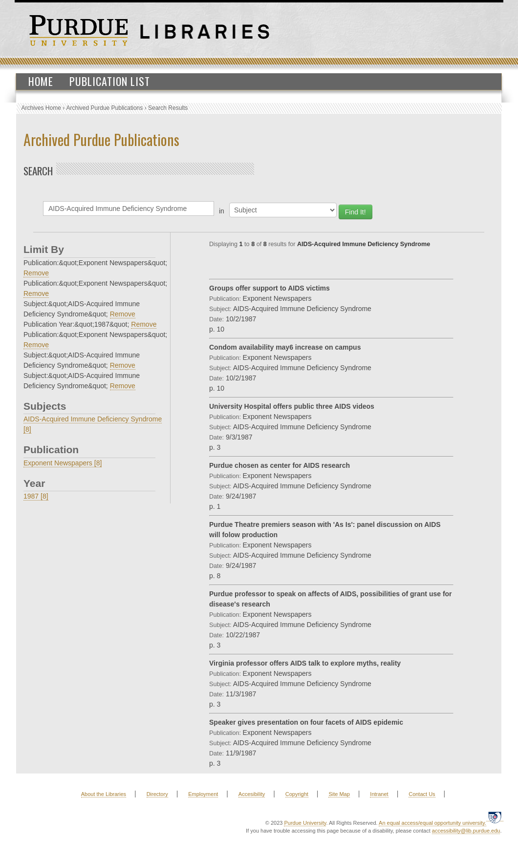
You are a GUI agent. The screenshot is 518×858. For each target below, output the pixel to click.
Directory (157, 794)
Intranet (379, 794)
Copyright (296, 794)
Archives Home (41, 108)
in (221, 211)
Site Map (338, 794)
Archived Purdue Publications (104, 108)
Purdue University (305, 823)
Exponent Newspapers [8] (62, 463)
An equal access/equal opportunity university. (432, 823)
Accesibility (251, 794)
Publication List (109, 81)
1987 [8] (35, 496)
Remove (36, 273)
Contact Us (422, 794)
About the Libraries (103, 794)
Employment (203, 794)
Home (40, 81)
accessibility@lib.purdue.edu (466, 831)
